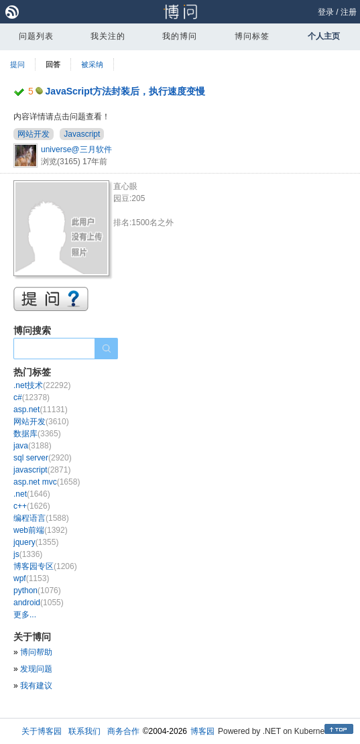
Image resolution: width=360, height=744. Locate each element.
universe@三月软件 (76, 149)
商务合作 (123, 731)
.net (31, 494)
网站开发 (33, 134)
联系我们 (84, 731)
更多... (24, 614)
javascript (41, 470)
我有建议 (36, 685)
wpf (31, 578)
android (38, 602)
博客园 (202, 731)
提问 (17, 64)
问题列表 (36, 36)
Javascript (82, 134)
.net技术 (41, 385)
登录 (326, 12)
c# (31, 397)
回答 (53, 64)
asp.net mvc (46, 482)
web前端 (40, 530)
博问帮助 (36, 652)
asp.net (40, 409)
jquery (35, 542)
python (37, 590)
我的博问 (179, 36)
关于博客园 (41, 731)
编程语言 (41, 518)
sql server (42, 457)
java (32, 445)
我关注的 (108, 36)
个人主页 (324, 36)
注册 (349, 12)
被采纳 (92, 64)
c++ (31, 506)
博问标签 (252, 36)
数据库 (37, 433)
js (27, 554)
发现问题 (36, 669)
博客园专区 (45, 566)
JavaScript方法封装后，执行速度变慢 (126, 91)
